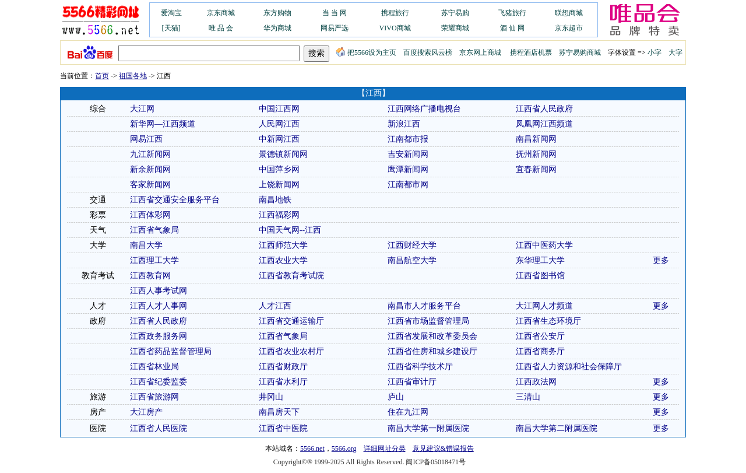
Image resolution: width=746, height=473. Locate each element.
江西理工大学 (154, 260)
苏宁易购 (455, 13)
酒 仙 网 (512, 28)
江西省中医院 (283, 428)
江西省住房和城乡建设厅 (432, 351)
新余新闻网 (150, 169)
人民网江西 (279, 124)
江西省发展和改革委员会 (432, 336)
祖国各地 (133, 76)
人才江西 (275, 306)
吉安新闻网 (408, 154)
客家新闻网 (150, 184)
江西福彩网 (279, 215)
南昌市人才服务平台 (424, 306)
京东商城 (221, 13)
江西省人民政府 (544, 108)
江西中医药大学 (544, 245)
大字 (675, 52)
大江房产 (146, 412)
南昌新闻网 (536, 139)
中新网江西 (279, 139)
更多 (661, 260)
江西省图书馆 (540, 275)
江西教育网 (150, 275)
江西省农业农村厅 (291, 351)
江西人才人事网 (158, 306)
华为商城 (277, 28)
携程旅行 (395, 13)
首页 (102, 76)
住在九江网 (408, 412)
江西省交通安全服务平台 (175, 199)
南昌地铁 (275, 199)
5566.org (344, 448)
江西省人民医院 (158, 428)
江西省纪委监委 (158, 381)
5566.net (312, 448)
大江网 (142, 108)
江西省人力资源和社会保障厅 (569, 366)
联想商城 (569, 13)
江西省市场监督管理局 (428, 321)
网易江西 (146, 139)
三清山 (528, 397)
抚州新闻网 (536, 154)
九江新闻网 (150, 154)
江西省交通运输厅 (291, 321)
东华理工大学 (540, 260)
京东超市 (569, 28)
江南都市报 (408, 139)
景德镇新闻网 (283, 154)
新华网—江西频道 (162, 124)
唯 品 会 (221, 28)
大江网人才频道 (544, 306)
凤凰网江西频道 (544, 124)
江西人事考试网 (158, 290)
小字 (654, 52)
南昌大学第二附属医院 (556, 428)
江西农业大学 (283, 260)
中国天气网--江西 (290, 230)
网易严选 (335, 28)
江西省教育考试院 (291, 275)
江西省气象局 (154, 230)
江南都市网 (408, 184)
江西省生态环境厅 (548, 321)
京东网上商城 (480, 52)
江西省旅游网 (154, 397)
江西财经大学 (412, 245)
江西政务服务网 (158, 336)
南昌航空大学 (412, 260)
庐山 (396, 397)
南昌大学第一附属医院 (428, 428)
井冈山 (271, 397)
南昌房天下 (279, 412)
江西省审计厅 (412, 381)
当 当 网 (334, 13)
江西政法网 (536, 381)
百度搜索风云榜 (427, 52)
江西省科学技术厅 (420, 366)
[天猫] (171, 28)
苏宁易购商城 (580, 52)
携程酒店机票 (531, 52)
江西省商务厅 (540, 351)
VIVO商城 (395, 28)
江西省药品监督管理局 (171, 351)
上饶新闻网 (279, 184)
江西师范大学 (283, 245)
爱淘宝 (171, 13)
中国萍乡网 (279, 169)
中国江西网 (279, 108)
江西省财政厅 (283, 366)
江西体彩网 (150, 215)
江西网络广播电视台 (424, 108)
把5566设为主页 (366, 52)
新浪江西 (404, 124)
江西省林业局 (154, 366)
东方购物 (277, 13)
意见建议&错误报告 (443, 448)
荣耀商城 (455, 28)
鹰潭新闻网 (408, 169)
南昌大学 (146, 245)
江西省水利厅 (283, 381)
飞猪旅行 (512, 13)
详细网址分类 (385, 448)
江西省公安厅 (540, 336)
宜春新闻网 (536, 169)
